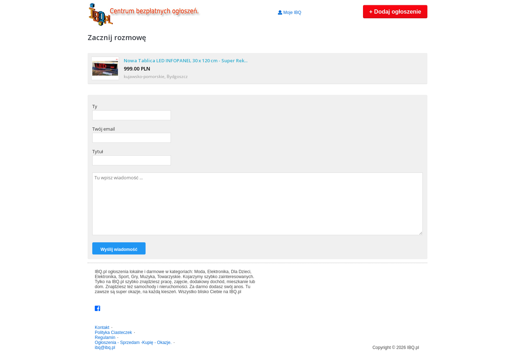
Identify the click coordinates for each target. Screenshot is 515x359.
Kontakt (102, 327)
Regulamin (105, 337)
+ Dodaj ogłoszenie (395, 12)
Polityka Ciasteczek (113, 332)
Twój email (103, 129)
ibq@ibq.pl (105, 347)
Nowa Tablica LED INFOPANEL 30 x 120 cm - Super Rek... (185, 60)
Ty (94, 106)
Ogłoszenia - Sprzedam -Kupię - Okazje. (133, 342)
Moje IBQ (289, 12)
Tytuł (97, 151)
